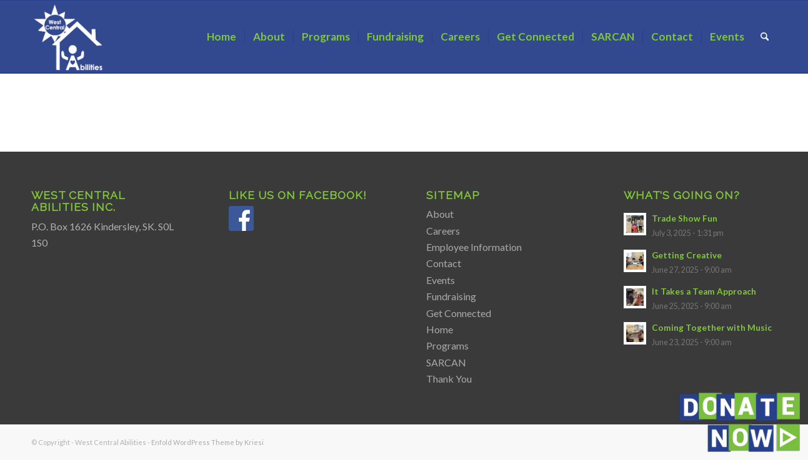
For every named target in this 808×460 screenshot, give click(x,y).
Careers (443, 231)
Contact (443, 263)
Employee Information (474, 247)
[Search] (764, 37)
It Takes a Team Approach (704, 291)
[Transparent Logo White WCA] (70, 37)
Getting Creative (687, 255)
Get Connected (458, 313)
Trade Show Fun (684, 218)
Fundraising (451, 296)
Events (440, 280)
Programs (447, 345)
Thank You (449, 378)
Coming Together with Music (712, 328)
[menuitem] (221, 37)
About (440, 214)
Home (439, 329)
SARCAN (446, 362)
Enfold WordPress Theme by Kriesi (207, 442)
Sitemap (453, 195)
